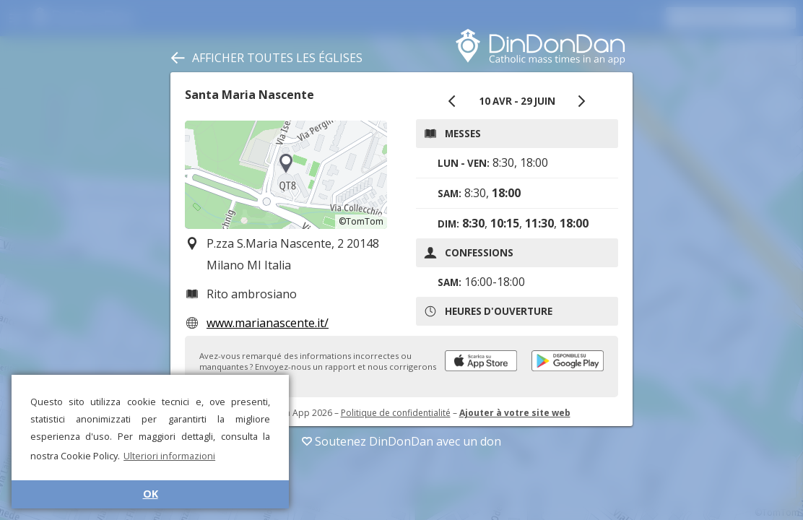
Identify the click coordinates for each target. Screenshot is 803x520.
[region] (286, 175)
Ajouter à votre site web (514, 413)
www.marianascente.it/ (268, 323)
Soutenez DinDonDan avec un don (401, 441)
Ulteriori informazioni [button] (169, 455)
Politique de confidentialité (396, 413)
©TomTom (361, 221)
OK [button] (150, 493)
